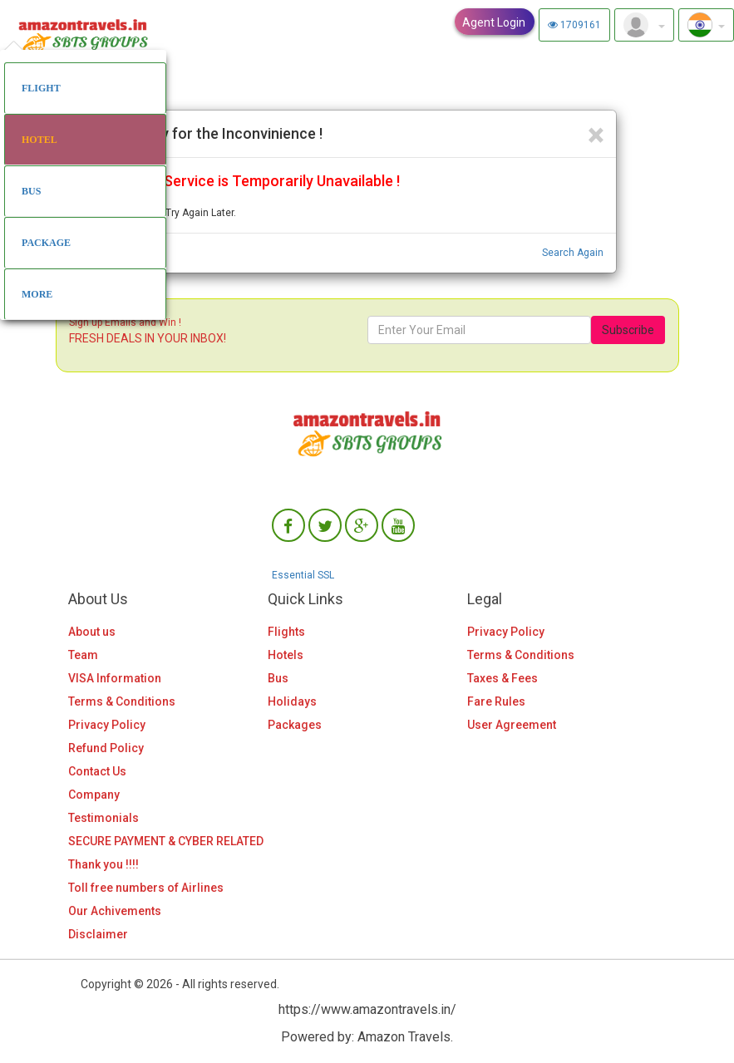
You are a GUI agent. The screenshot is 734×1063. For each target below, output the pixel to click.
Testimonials (103, 817)
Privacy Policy (106, 724)
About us (92, 631)
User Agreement (511, 724)
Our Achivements (114, 911)
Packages (295, 724)
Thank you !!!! (103, 864)
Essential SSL (303, 575)
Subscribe (628, 330)
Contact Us (97, 771)
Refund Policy (106, 748)
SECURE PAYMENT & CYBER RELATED (166, 841)
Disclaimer (98, 934)
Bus (278, 678)
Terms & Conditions (121, 701)
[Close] (595, 135)
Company (94, 794)
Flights (286, 631)
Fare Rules (496, 701)
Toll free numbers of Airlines (146, 887)
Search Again (572, 252)
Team (83, 655)
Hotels (285, 655)
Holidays (292, 701)
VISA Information (114, 678)
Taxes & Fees (502, 678)
